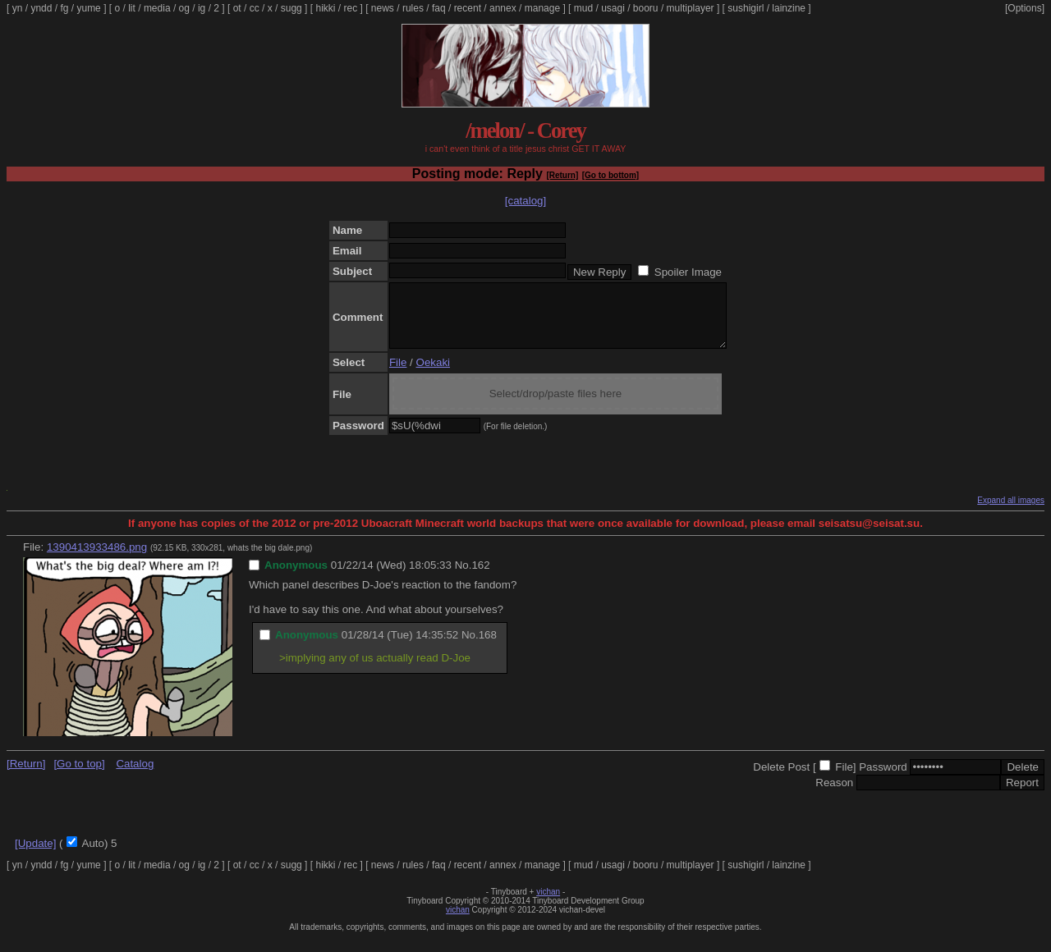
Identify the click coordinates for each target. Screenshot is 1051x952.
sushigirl (745, 8)
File (397, 374)
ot (237, 8)
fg (64, 8)
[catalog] (525, 201)
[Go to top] (78, 776)
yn (17, 8)
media (157, 8)
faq (439, 8)
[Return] (562, 175)
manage (542, 8)
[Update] (35, 855)
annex (502, 8)
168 (488, 647)
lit (131, 8)
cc (254, 8)
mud (583, 8)
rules (413, 8)
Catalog (135, 776)
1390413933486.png (97, 559)
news (382, 8)
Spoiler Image (688, 272)
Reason (834, 795)
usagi (613, 8)
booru (646, 8)
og (184, 8)
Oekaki (433, 374)
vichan (548, 904)
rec (351, 8)
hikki (325, 8)
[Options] (1024, 8)
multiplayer (690, 8)
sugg (291, 8)
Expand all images (1010, 512)
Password (883, 779)
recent (467, 8)
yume (88, 8)
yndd (41, 8)
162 (480, 577)
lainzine (788, 8)
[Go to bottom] (610, 175)
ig (201, 8)
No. (463, 577)
